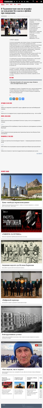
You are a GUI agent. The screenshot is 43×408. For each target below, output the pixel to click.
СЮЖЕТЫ (19, 4)
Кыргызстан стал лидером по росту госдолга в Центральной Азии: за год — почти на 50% (21, 113)
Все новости (39, 154)
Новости (2, 4)
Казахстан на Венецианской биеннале (6, 379)
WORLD (28, 1)
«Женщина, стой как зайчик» (32, 378)
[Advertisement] (21, 163)
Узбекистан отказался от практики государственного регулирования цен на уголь (19, 151)
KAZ (14, 1)
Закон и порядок (10, 16)
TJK (19, 1)
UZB (25, 1)
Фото (15, 4)
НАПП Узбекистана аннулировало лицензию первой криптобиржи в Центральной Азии (20, 146)
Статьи (7, 4)
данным (13, 88)
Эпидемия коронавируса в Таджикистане (23, 16)
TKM (22, 1)
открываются (30, 68)
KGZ (17, 1)
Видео (11, 4)
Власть (15, 16)
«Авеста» (16, 39)
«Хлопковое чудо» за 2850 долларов (18, 378)
